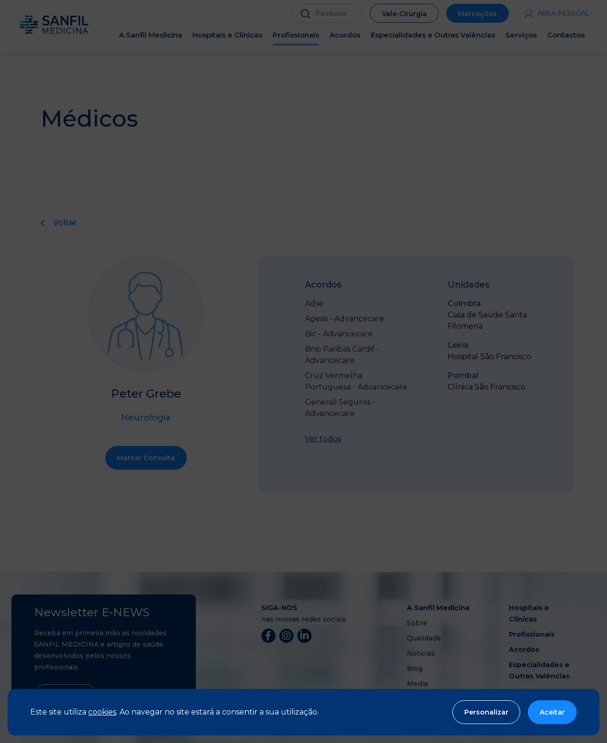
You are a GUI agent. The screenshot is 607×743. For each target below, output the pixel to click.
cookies (102, 711)
